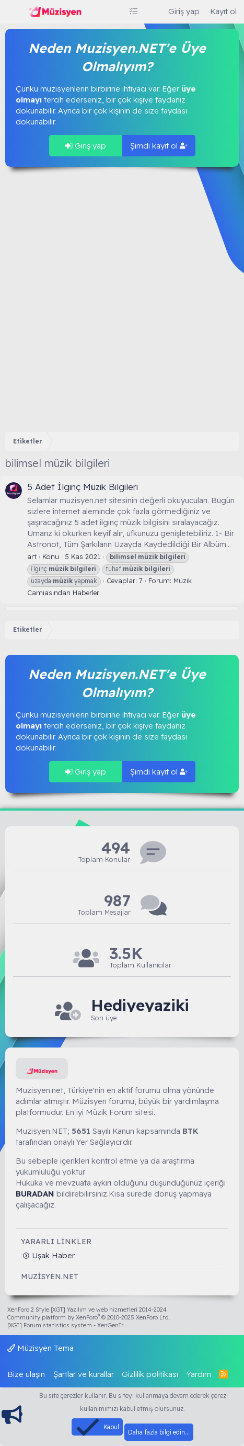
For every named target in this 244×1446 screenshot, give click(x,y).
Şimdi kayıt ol (159, 146)
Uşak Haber (52, 1255)
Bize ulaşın (26, 1374)
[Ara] (153, 11)
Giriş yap (85, 146)
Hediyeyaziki (140, 1005)
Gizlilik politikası (150, 1374)
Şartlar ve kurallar (83, 1374)
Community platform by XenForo (88, 1317)
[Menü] (14, 12)
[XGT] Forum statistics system (65, 1325)
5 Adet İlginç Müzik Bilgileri (82, 486)
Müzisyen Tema (40, 1348)
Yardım (199, 1374)
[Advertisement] (122, 299)
